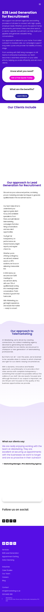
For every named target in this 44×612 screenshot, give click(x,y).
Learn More (22, 96)
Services (5, 550)
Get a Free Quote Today (22, 78)
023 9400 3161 (23, 491)
